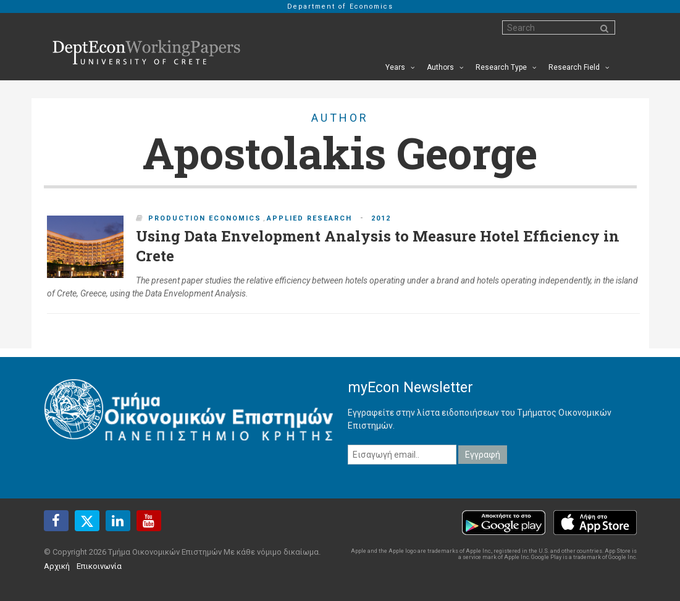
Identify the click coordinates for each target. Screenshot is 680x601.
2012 (381, 218)
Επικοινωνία (99, 566)
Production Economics (204, 218)
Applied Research (309, 218)
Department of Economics (340, 6)
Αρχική (57, 566)
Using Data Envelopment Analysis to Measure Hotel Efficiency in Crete (377, 246)
